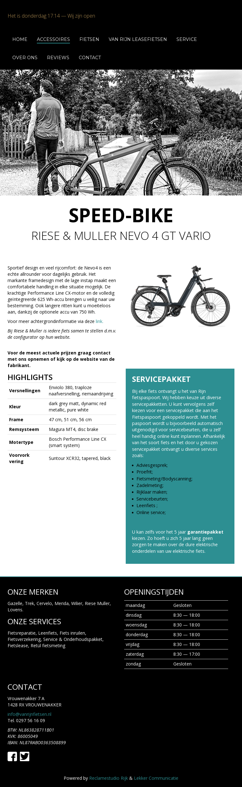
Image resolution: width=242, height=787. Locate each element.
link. (99, 321)
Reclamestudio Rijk (108, 769)
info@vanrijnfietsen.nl (29, 706)
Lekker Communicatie (156, 769)
